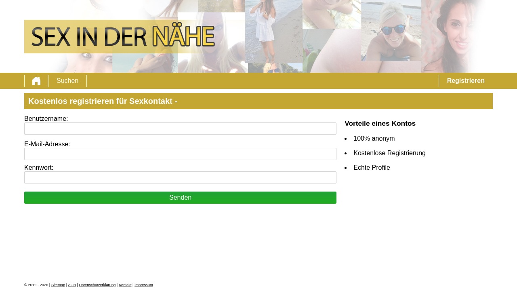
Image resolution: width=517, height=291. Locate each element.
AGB (72, 285)
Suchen (67, 80)
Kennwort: (38, 167)
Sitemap (58, 285)
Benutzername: (46, 118)
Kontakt (125, 285)
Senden (180, 197)
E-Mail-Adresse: (47, 144)
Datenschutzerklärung (97, 285)
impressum (144, 285)
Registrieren (466, 80)
